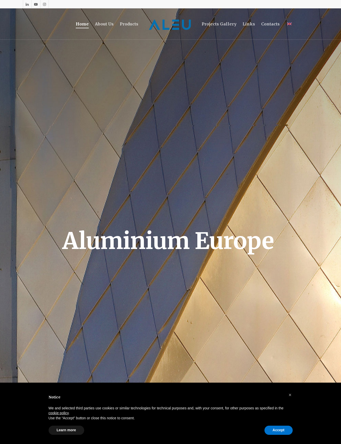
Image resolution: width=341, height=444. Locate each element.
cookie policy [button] (59, 413)
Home (82, 23)
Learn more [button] (66, 430)
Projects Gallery (219, 23)
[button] (290, 395)
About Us (104, 23)
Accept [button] (279, 430)
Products (129, 23)
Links (249, 23)
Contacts (270, 23)
